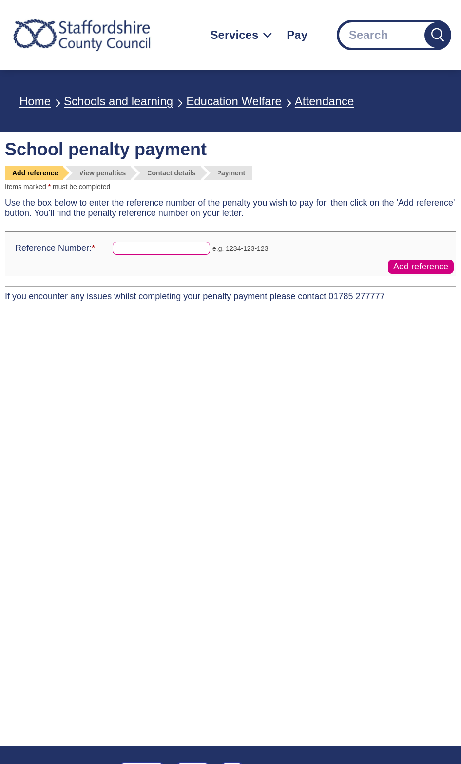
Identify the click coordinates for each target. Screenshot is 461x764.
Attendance (324, 101)
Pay (297, 34)
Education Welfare (234, 101)
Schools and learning (118, 101)
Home (35, 101)
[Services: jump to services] (241, 35)
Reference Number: (55, 248)
